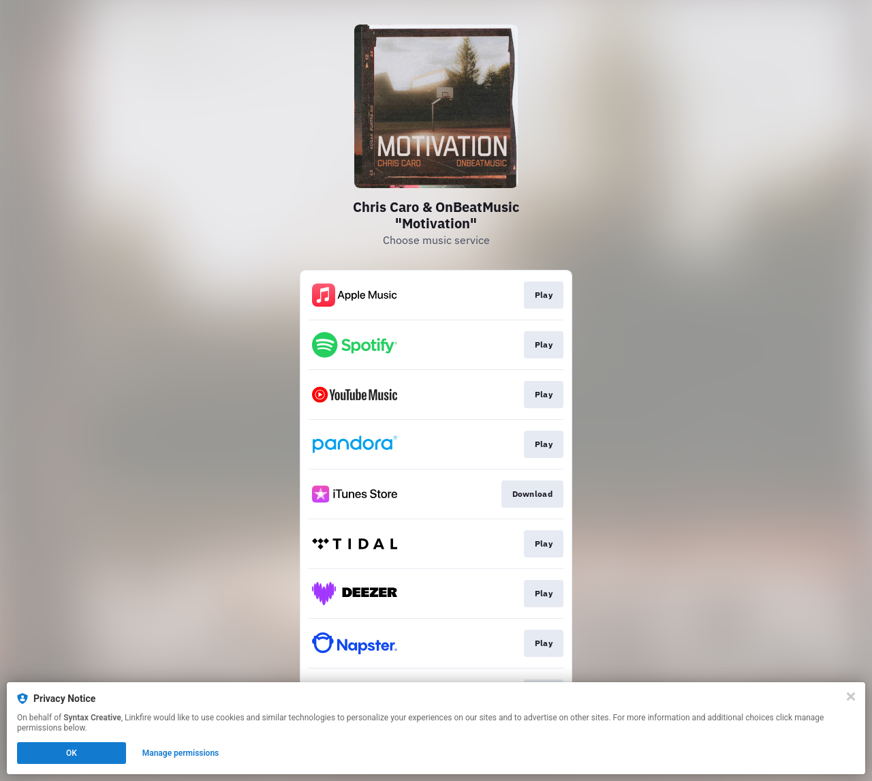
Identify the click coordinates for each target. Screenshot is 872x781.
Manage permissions (180, 753)
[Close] (851, 696)
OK (71, 753)
